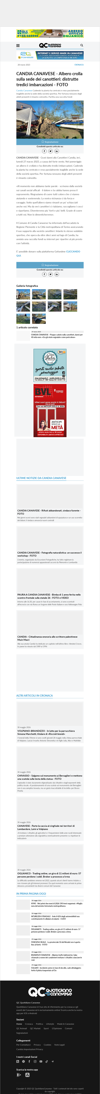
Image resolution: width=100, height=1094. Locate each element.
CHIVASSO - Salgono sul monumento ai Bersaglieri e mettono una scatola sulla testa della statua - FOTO (49, 777)
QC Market (35, 1028)
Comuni (68, 1028)
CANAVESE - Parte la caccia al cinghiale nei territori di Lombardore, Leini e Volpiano (46, 827)
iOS (25, 1013)
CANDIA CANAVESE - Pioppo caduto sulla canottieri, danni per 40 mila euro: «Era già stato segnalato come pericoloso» (57, 336)
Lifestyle (50, 1024)
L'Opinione (57, 1028)
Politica (39, 1024)
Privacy (37, 1044)
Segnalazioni (22, 1033)
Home (19, 1024)
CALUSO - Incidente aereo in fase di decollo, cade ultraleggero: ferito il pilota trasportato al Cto (56, 969)
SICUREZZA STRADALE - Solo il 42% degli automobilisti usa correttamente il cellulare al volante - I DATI (55, 917)
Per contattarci (23, 1044)
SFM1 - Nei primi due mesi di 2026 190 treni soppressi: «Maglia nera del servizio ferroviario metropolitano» (56, 904)
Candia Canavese (24, 90)
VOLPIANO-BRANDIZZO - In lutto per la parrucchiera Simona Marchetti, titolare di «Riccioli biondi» (46, 732)
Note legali (59, 1044)
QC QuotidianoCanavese (42, 1088)
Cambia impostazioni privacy (29, 1049)
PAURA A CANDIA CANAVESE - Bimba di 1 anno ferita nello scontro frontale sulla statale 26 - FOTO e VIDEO (49, 596)
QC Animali (21, 1028)
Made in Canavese (65, 1024)
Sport (46, 1028)
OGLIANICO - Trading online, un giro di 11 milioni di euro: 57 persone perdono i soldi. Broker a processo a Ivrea (49, 875)
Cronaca (79, 65)
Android (33, 1013)
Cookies (47, 1044)
